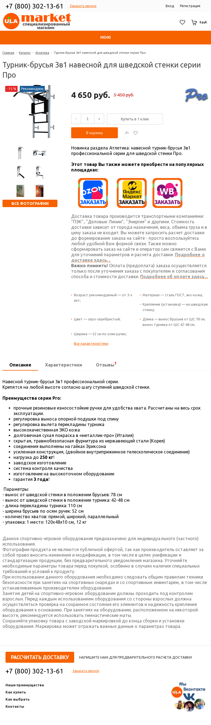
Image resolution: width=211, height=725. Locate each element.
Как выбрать (17, 699)
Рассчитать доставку (40, 657)
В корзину (94, 132)
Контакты (14, 706)
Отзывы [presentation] (106, 364)
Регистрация (190, 6)
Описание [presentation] (20, 364)
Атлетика (42, 52)
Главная (8, 52)
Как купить (15, 692)
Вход (170, 6)
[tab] (20, 365)
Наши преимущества (24, 685)
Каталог (25, 52)
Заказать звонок (83, 6)
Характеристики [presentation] (63, 364)
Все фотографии (30, 203)
